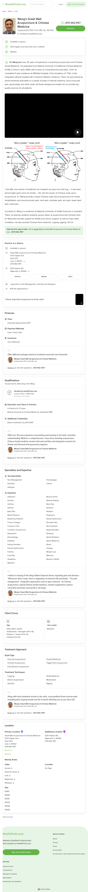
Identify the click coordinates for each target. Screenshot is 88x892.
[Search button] (53, 4)
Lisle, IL (8, 775)
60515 (7, 799)
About (55, 839)
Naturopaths (7, 878)
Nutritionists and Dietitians (12, 881)
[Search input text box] (39, 4)
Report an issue (8, 817)
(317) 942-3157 (71, 23)
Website (13, 52)
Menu (2, 4)
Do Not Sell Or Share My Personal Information (69, 854)
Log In (61, 4)
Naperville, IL (10, 779)
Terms (55, 846)
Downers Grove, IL (12, 772)
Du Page (48, 768)
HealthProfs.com (15, 4)
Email (36, 229)
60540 (7, 806)
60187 (7, 791)
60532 (7, 802)
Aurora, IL (8, 768)
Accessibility (57, 850)
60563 (7, 810)
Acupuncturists (8, 866)
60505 (7, 795)
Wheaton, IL (9, 783)
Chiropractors (7, 870)
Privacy (55, 842)
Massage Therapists (10, 874)
